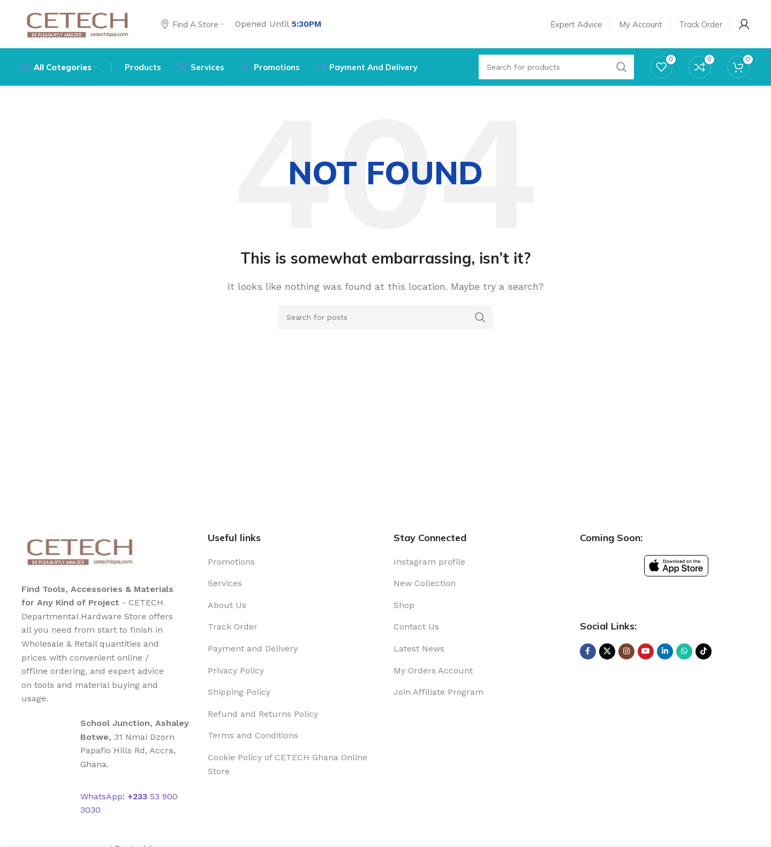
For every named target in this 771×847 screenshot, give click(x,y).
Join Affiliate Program (438, 692)
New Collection (425, 583)
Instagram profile (429, 562)
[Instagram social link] (626, 651)
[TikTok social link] (704, 651)
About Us (227, 605)
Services (225, 583)
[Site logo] (77, 23)
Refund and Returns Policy (263, 714)
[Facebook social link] (588, 651)
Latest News (419, 648)
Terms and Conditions (253, 735)
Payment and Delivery (253, 648)
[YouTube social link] (646, 651)
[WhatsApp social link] (684, 651)
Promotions (231, 562)
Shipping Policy (239, 692)
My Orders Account (433, 670)
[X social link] (607, 651)
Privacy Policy (236, 670)
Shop (404, 605)
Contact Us (416, 626)
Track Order (233, 626)
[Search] (385, 317)
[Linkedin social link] (665, 651)
